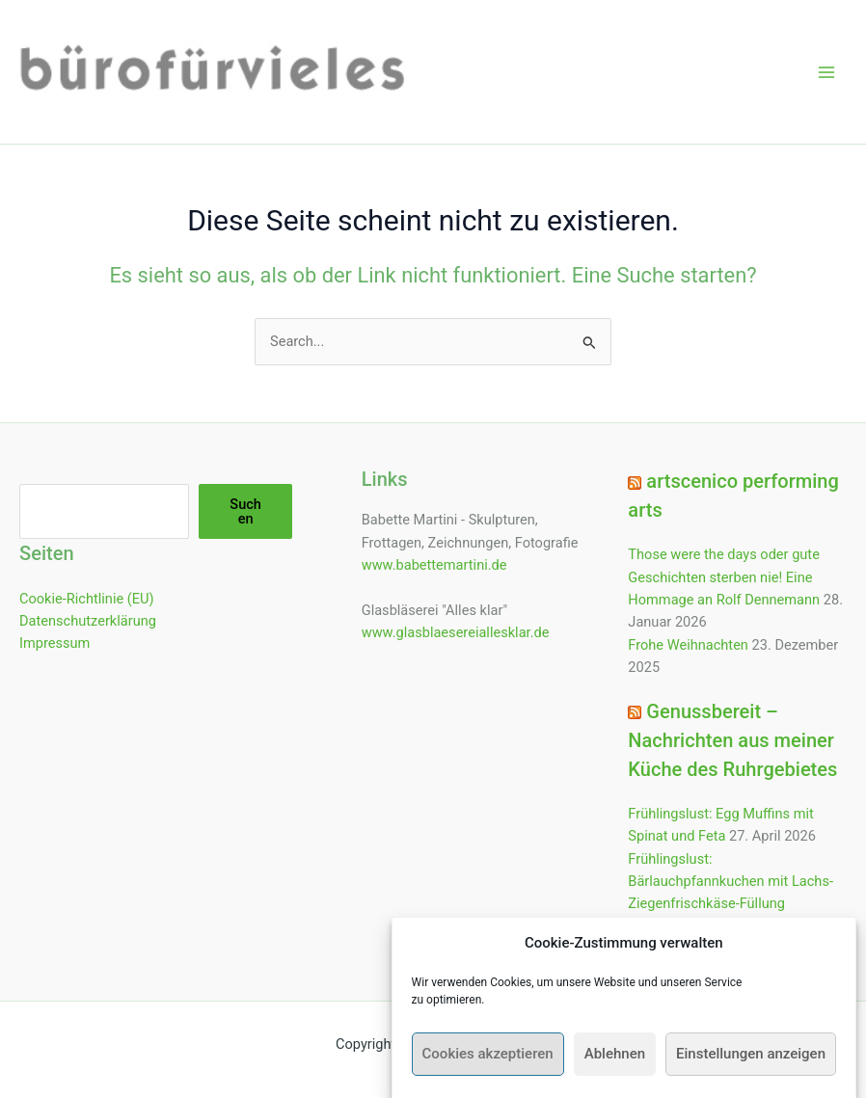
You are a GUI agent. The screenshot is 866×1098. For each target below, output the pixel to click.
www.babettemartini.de (434, 565)
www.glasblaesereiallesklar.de (456, 632)
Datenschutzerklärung (87, 620)
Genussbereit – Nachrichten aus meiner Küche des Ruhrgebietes (732, 740)
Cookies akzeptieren (488, 1064)
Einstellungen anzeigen (750, 1064)
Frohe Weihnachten (688, 645)
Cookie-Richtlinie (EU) (86, 598)
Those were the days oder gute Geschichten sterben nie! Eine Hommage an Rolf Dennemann (724, 577)
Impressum (54, 643)
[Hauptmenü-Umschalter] (826, 72)
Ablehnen (614, 1064)
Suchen (245, 511)
